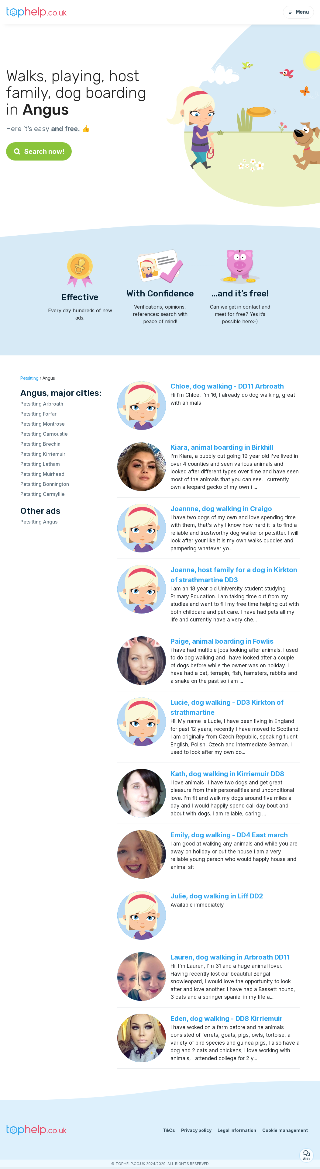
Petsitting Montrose (42, 424)
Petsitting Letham (40, 464)
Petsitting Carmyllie (42, 494)
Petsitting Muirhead (42, 474)
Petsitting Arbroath (41, 404)
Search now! (38, 151)
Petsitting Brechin (40, 444)
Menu (298, 12)
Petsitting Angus (38, 522)
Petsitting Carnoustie (44, 434)
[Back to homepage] (36, 12)
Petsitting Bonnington (44, 484)
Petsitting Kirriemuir (42, 454)
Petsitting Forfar (38, 414)
